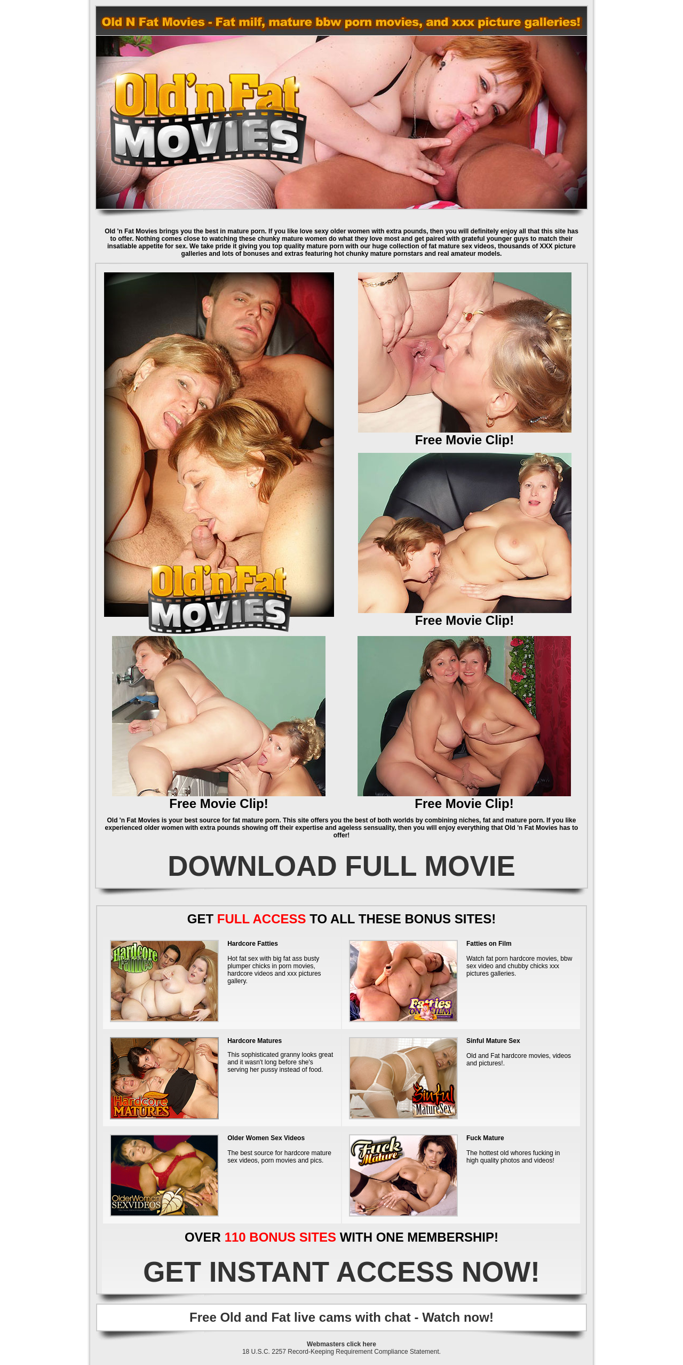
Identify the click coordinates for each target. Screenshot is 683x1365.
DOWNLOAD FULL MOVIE (341, 866)
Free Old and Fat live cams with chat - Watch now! (341, 1317)
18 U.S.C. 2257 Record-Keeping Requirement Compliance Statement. (341, 1351)
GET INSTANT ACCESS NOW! (341, 1272)
